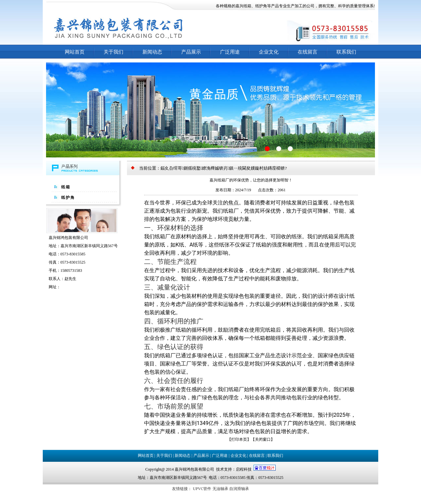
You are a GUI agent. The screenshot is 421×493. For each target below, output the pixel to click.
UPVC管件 (202, 488)
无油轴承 (220, 488)
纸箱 (65, 187)
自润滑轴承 (239, 488)
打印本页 (239, 439)
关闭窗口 (263, 439)
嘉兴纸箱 (243, 6)
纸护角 (261, 6)
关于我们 (113, 52)
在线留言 (307, 52)
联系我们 (346, 52)
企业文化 (269, 52)
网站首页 (75, 52)
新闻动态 (152, 52)
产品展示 (191, 52)
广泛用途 (230, 52)
